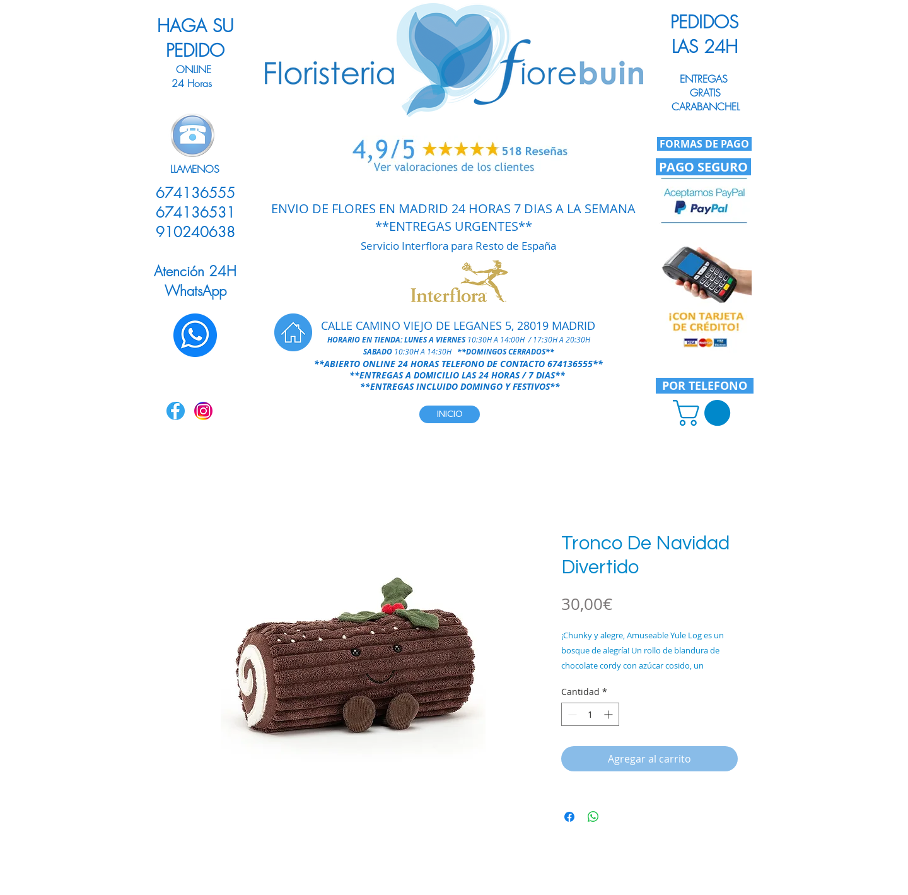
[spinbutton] (590, 714)
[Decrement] (571, 714)
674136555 (570, 364)
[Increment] (609, 714)
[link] (704, 413)
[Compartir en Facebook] (569, 816)
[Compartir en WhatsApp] (593, 816)
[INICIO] (449, 414)
